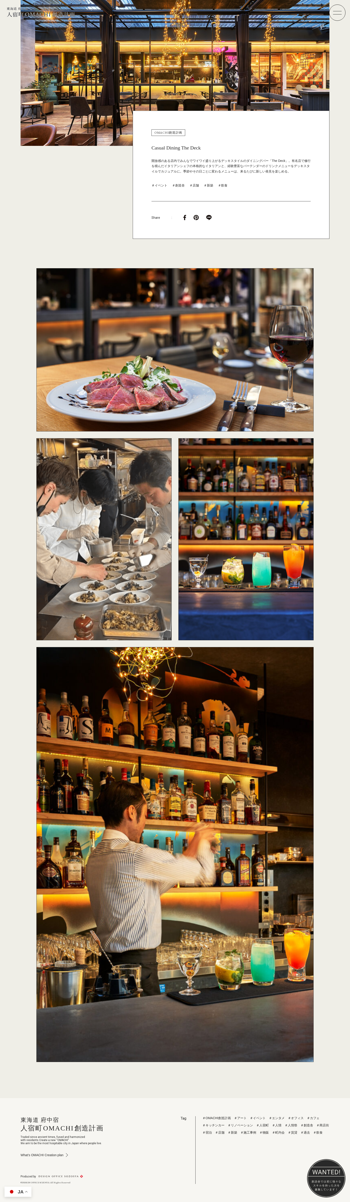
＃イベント (159, 185)
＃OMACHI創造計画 (216, 1118)
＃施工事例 (248, 1132)
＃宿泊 (207, 1132)
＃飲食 (222, 185)
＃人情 (276, 1125)
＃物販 (264, 1132)
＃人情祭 (291, 1125)
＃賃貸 (292, 1132)
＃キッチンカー (213, 1125)
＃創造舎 (178, 185)
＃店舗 (194, 185)
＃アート (240, 1118)
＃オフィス (296, 1118)
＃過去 (305, 1132)
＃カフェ (313, 1118)
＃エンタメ (277, 1118)
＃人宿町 (262, 1125)
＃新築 (208, 185)
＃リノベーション (240, 1125)
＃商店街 (322, 1125)
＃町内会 (278, 1132)
